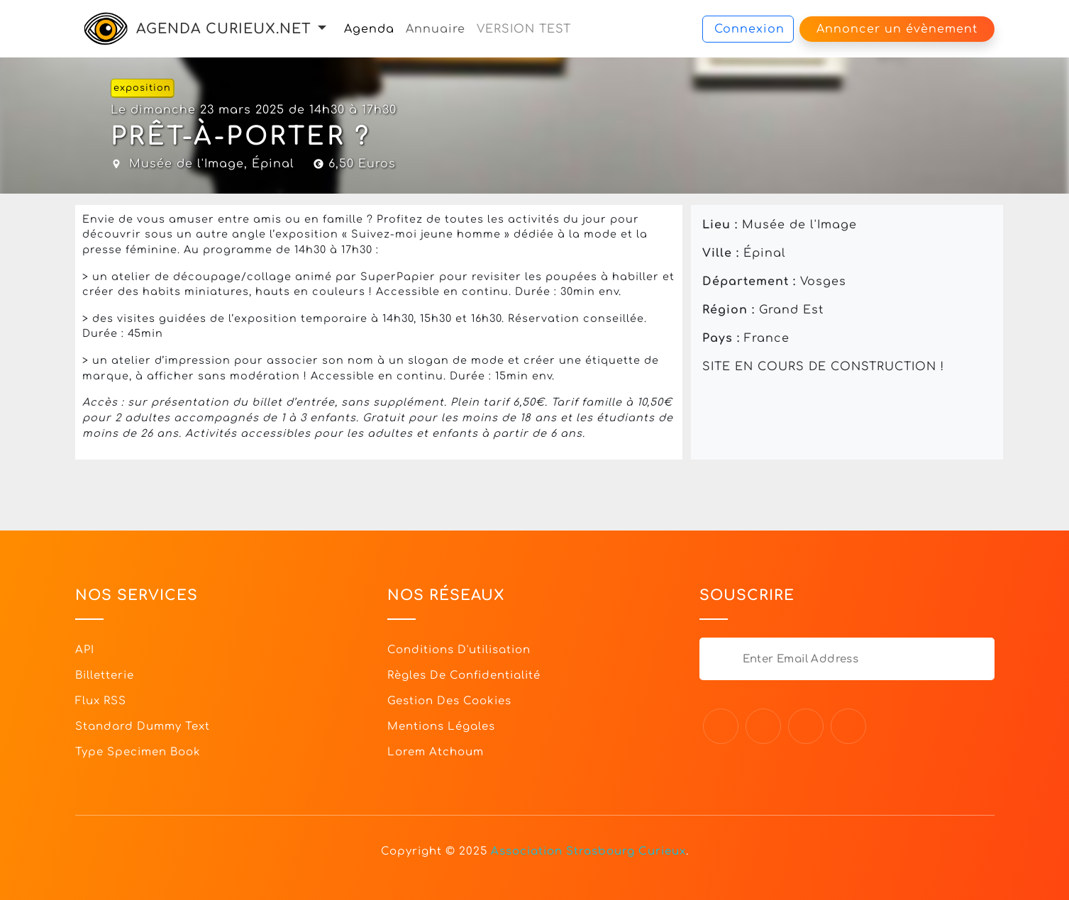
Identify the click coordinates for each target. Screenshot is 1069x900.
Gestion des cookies (449, 701)
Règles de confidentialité (464, 676)
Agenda (369, 29)
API (84, 650)
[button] (322, 29)
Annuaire (435, 29)
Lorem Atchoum (435, 752)
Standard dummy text (142, 727)
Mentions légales (441, 727)
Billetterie (104, 676)
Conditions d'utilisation (459, 650)
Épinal (273, 163)
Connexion (749, 29)
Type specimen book (138, 752)
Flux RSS (100, 701)
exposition (142, 88)
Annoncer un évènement (896, 29)
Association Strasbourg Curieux (588, 851)
